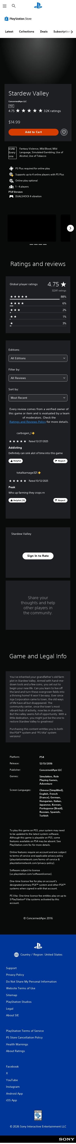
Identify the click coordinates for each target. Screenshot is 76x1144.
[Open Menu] (4, 6)
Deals (44, 31)
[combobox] (38, 358)
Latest (9, 31)
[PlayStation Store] (18, 18)
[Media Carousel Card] (31, 228)
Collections (26, 31)
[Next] (70, 228)
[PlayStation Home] (38, 6)
